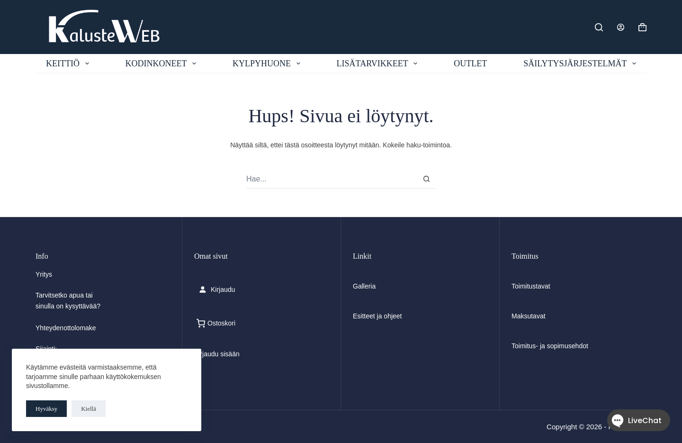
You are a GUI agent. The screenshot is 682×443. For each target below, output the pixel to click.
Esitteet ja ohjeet (377, 316)
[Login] (620, 27)
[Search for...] (331, 179)
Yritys (44, 274)
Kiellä (88, 408)
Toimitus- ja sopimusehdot (550, 346)
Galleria (364, 286)
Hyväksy (46, 408)
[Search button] (426, 179)
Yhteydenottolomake (66, 328)
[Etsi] (599, 27)
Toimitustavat (531, 286)
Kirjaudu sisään (217, 354)
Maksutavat (529, 316)
